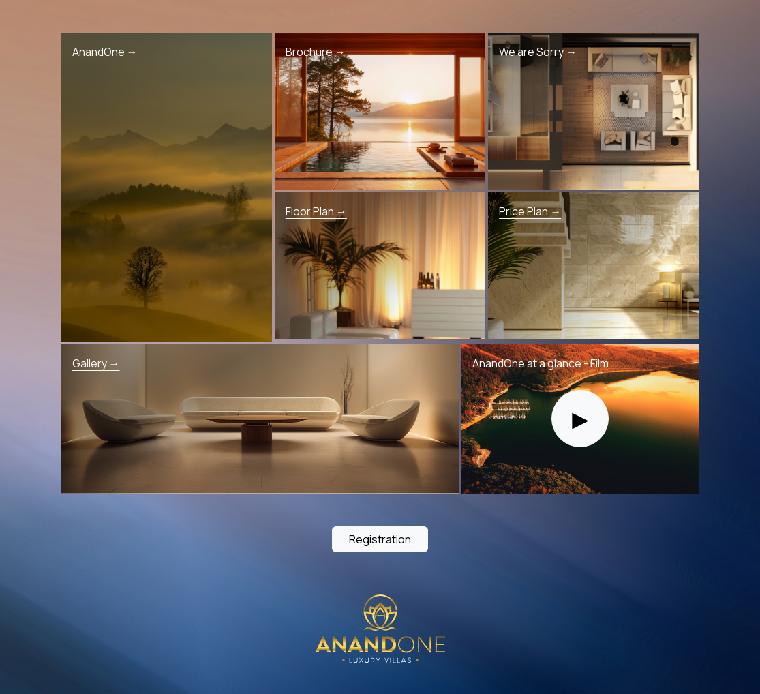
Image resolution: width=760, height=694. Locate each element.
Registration (380, 539)
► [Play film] (580, 418)
